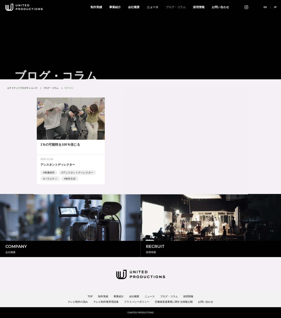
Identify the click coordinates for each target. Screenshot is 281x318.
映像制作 (50, 173)
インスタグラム (246, 7)
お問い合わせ (220, 7)
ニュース (152, 7)
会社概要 (134, 7)
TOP (90, 296)
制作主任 (70, 179)
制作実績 (96, 7)
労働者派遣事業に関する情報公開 (174, 302)
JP (275, 7)
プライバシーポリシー (136, 302)
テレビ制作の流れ (78, 302)
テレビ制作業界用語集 (106, 302)
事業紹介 (115, 7)
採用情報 (199, 7)
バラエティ (51, 179)
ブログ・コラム (176, 7)
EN (265, 7)
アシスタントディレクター (78, 173)
